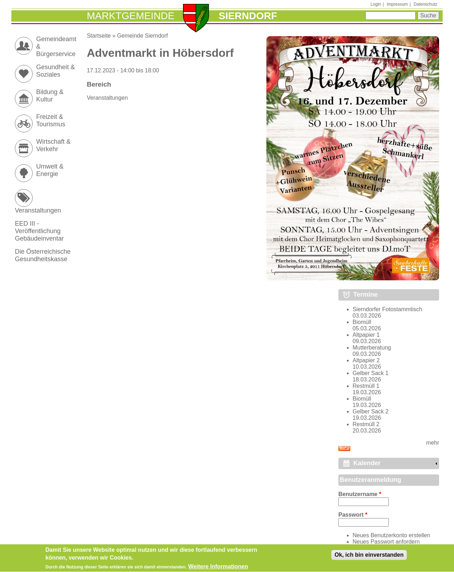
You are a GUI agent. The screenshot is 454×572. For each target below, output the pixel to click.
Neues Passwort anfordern (386, 542)
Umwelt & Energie (49, 170)
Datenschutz (425, 4)
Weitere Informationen (218, 569)
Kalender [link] (367, 463)
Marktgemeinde (131, 15)
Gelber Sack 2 (370, 411)
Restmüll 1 (366, 386)
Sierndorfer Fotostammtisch (387, 309)
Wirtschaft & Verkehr (53, 145)
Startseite (99, 36)
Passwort (352, 515)
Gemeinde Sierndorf (142, 36)
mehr (432, 443)
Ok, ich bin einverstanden (369, 557)
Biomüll (362, 322)
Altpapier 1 (366, 335)
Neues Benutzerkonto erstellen (391, 535)
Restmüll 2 (366, 424)
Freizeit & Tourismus (50, 120)
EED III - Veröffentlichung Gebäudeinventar (39, 231)
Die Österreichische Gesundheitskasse (43, 255)
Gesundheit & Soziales (55, 71)
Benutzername (359, 494)
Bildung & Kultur (49, 95)
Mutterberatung (372, 348)
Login (376, 4)
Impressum (397, 4)
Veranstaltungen (107, 98)
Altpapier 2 (366, 360)
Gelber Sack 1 (370, 373)
